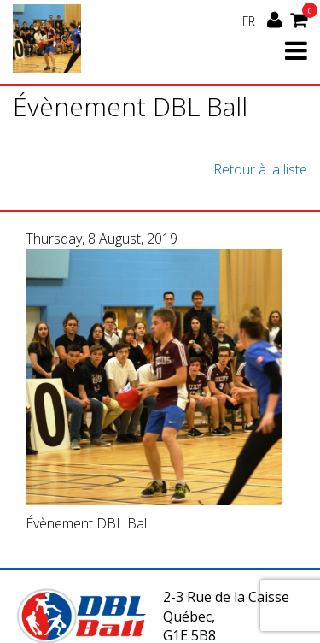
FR (248, 21)
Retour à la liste (260, 169)
